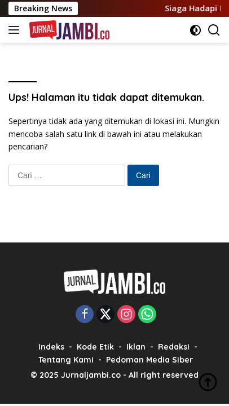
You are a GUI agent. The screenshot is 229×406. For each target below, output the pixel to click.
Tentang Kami (66, 360)
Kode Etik (95, 347)
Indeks (51, 347)
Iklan (136, 347)
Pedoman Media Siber (149, 360)
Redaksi (174, 347)
